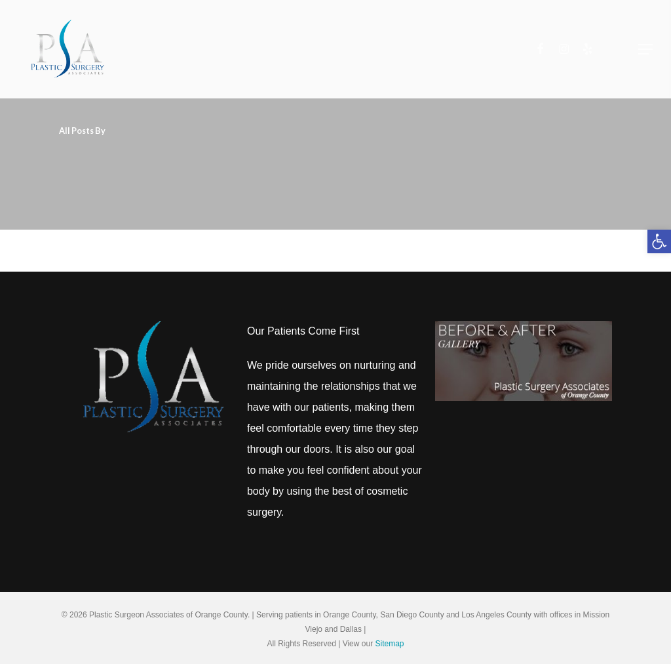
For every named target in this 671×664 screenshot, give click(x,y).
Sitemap (389, 643)
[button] (659, 241)
